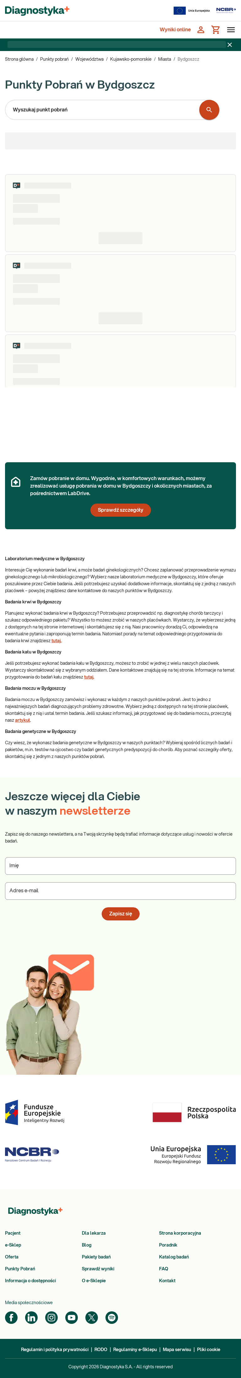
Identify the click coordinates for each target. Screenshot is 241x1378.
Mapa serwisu (177, 1350)
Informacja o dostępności (30, 1281)
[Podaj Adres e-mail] (120, 891)
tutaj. (56, 641)
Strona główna (19, 59)
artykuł (22, 720)
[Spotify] (111, 1317)
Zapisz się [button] (120, 913)
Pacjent (12, 1233)
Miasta (164, 59)
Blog (86, 1245)
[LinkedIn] (31, 1317)
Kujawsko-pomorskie (131, 59)
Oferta (12, 1257)
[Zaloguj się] (200, 29)
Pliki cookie (208, 1350)
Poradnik (168, 1245)
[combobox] (103, 110)
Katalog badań (174, 1257)
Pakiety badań (96, 1257)
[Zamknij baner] (229, 45)
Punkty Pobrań (20, 1269)
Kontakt (167, 1281)
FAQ (163, 1269)
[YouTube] (71, 1317)
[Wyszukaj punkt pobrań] (209, 110)
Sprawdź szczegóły (120, 510)
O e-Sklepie (94, 1281)
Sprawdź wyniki (98, 1269)
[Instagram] (51, 1317)
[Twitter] (91, 1317)
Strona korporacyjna (180, 1233)
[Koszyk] (215, 29)
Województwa (89, 59)
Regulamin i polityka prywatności (54, 1350)
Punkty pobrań (54, 59)
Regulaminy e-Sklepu (135, 1350)
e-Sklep (13, 1245)
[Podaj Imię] (120, 866)
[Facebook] (11, 1317)
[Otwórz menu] (229, 29)
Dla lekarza (94, 1233)
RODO (100, 1350)
